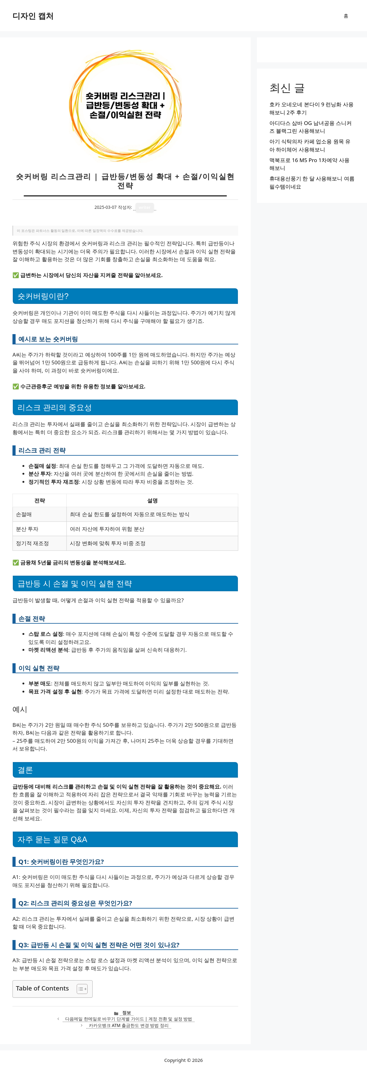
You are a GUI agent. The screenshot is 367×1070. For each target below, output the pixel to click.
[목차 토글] (79, 989)
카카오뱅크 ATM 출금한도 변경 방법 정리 (129, 1025)
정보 (126, 1012)
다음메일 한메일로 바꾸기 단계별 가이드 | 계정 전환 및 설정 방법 (128, 1019)
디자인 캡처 (33, 15)
